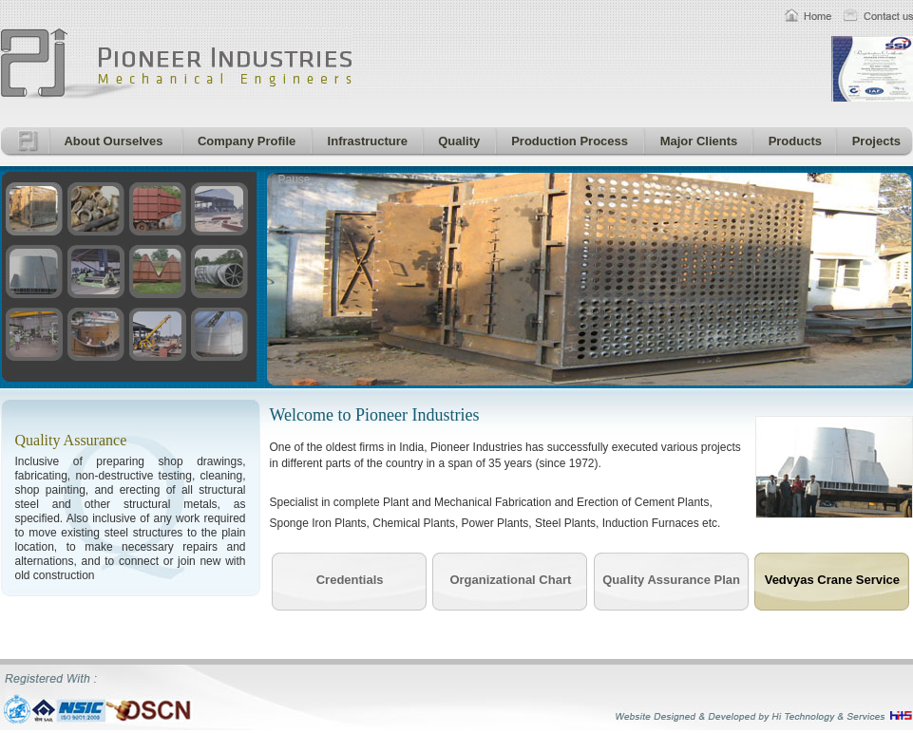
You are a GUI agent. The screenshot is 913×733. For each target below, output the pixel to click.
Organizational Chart (510, 580)
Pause (294, 179)
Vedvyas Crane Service (832, 580)
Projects (873, 141)
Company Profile (244, 141)
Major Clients (695, 141)
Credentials (350, 580)
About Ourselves (111, 141)
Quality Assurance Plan (671, 580)
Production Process (566, 141)
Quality (456, 141)
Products (791, 141)
